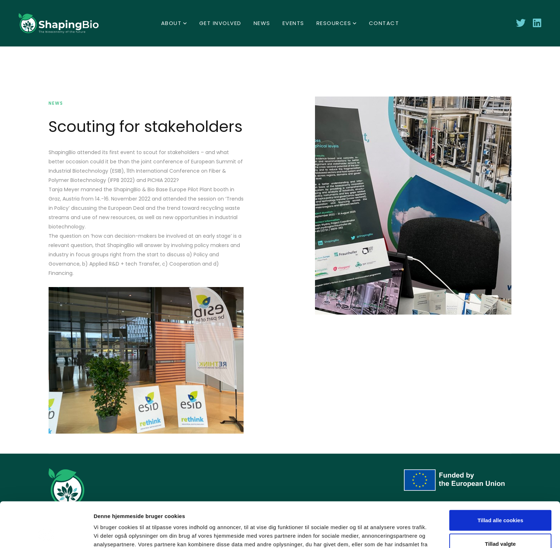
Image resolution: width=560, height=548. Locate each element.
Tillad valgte (500, 501)
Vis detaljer (371, 534)
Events (293, 23)
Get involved (220, 23)
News (262, 23)
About (171, 23)
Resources (333, 23)
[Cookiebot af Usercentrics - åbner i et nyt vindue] (46, 534)
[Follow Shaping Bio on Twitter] (521, 23)
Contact (384, 23)
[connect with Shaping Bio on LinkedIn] (537, 23)
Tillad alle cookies (500, 478)
